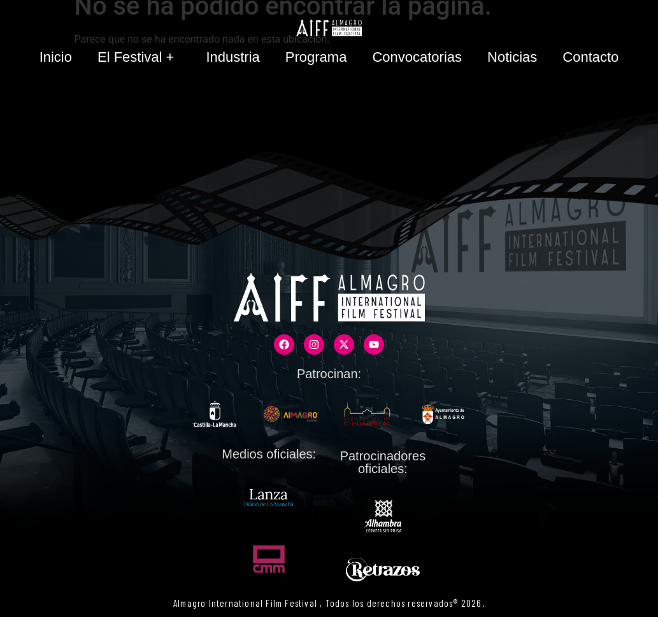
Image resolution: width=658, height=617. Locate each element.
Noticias (512, 57)
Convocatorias (417, 57)
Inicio (55, 57)
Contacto (590, 57)
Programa (316, 57)
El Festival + (138, 57)
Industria (232, 57)
